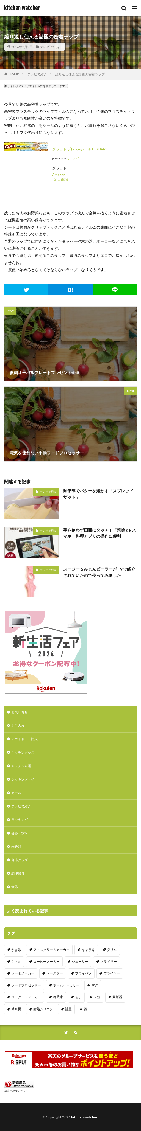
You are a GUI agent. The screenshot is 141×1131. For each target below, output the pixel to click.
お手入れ (17, 725)
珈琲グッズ (19, 860)
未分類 (16, 846)
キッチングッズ (22, 752)
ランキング (19, 820)
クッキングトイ (22, 779)
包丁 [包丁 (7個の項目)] (78, 997)
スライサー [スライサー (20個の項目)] (108, 961)
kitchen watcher (22, 8)
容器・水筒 (19, 833)
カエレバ (73, 158)
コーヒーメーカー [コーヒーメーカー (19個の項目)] (46, 961)
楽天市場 (61, 179)
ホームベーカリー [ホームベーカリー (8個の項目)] (66, 985)
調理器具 (17, 873)
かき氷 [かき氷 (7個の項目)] (16, 950)
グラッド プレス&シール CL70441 (79, 149)
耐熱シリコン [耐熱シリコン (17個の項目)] (43, 1009)
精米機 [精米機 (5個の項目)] (16, 1009)
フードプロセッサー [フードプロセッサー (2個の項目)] (26, 985)
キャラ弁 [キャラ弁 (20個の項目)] (88, 950)
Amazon (58, 175)
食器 (14, 887)
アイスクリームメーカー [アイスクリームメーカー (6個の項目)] (51, 950)
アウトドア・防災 (24, 739)
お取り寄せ (19, 712)
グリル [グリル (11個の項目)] (112, 950)
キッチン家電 (21, 766)
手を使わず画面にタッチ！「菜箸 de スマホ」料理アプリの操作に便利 (99, 533)
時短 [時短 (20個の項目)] (97, 997)
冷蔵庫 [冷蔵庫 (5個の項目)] (58, 997)
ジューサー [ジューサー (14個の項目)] (80, 961)
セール (16, 793)
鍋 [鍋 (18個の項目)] (85, 1009)
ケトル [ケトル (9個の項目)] (16, 961)
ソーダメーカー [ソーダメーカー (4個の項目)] (22, 973)
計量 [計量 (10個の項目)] (68, 1009)
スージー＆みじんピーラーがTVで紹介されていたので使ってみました (99, 572)
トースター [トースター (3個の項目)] (54, 973)
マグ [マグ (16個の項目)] (95, 985)
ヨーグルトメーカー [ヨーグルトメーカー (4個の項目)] (26, 997)
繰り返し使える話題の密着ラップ (80, 74)
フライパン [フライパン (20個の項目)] (83, 973)
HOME (14, 74)
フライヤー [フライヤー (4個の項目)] (112, 973)
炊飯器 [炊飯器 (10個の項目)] (117, 997)
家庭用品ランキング (16, 1090)
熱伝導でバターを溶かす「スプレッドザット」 (98, 493)
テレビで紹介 (50, 47)
